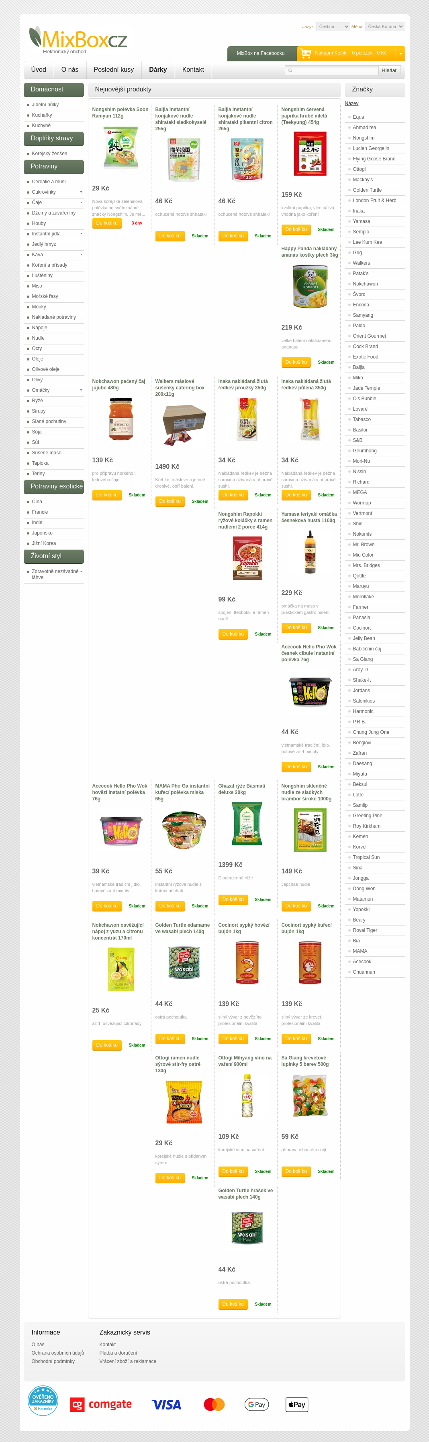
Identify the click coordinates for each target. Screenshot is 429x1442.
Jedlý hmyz (44, 244)
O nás (70, 69)
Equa (358, 117)
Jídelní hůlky (45, 104)
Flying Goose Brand (374, 159)
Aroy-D (360, 669)
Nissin (359, 471)
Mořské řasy (45, 296)
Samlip (360, 805)
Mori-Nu (361, 461)
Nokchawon (365, 284)
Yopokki (361, 909)
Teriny (38, 473)
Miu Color (363, 555)
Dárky (158, 69)
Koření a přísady (49, 265)
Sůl (35, 442)
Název (352, 103)
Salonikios (364, 701)
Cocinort (362, 628)
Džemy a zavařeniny (54, 213)
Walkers (361, 263)
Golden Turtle (367, 190)
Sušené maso (46, 453)
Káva (37, 254)
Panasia (361, 617)
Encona (361, 305)
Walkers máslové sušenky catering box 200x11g (180, 388)
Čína (37, 501)
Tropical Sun (366, 857)
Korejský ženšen (49, 153)
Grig (357, 252)
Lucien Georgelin (371, 148)
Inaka (359, 211)
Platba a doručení (118, 1353)
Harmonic (363, 711)
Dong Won (364, 888)
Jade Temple (366, 388)
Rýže (37, 400)
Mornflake (363, 596)
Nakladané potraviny (54, 317)
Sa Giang (363, 659)
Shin (358, 524)
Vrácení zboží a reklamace (128, 1361)
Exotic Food (365, 357)
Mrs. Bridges (366, 565)
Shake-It (362, 680)
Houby (39, 223)
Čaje (37, 202)
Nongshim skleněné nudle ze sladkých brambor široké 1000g (307, 792)
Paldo (359, 325)
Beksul (360, 784)
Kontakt (193, 69)
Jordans (361, 690)
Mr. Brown (364, 544)
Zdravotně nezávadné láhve (55, 574)
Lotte (358, 795)
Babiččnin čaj (367, 649)
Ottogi (359, 169)
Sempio (361, 232)
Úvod (38, 69)
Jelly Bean (364, 638)
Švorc (359, 294)
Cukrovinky (44, 192)
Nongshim (364, 138)
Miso (37, 286)
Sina (358, 868)
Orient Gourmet (369, 336)
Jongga (361, 878)
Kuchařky (42, 115)
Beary (359, 920)
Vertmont (362, 513)
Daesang (362, 763)
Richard (361, 482)
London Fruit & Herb (374, 200)
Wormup (362, 503)
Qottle (359, 576)
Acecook (362, 961)
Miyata (360, 774)
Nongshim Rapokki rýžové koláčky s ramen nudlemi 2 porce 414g (246, 520)
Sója (37, 432)
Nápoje (39, 327)
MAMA (360, 951)
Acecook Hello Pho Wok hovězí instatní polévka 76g (119, 792)
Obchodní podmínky (53, 1361)
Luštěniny (42, 275)
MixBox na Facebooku (261, 53)
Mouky (39, 307)
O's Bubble (364, 398)
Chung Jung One (371, 732)
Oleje (37, 359)
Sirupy (39, 411)
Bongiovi (362, 742)
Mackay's (363, 179)
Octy (37, 348)
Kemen (360, 836)
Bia (356, 941)
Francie (40, 512)
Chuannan (364, 972)
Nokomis (362, 534)
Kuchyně (41, 125)
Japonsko (42, 533)
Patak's (361, 273)
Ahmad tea (364, 127)
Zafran (360, 753)
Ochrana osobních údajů (58, 1353)
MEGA (360, 492)
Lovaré (360, 409)
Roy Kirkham (367, 826)
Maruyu (361, 586)
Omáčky (41, 390)
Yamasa (361, 221)
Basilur (360, 430)
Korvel (360, 847)
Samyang (363, 315)
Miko (358, 378)
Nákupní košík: (331, 53)
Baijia (359, 367)
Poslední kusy (114, 69)
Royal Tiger (365, 930)
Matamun (363, 899)
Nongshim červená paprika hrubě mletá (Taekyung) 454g (304, 116)
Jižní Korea (44, 543)
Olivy (37, 380)
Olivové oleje (46, 369)
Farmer (361, 607)
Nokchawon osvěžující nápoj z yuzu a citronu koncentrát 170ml (118, 931)
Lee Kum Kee (367, 242)
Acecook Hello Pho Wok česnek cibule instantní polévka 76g (309, 653)
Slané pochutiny (49, 421)
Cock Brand (365, 346)
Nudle (38, 338)
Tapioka (40, 463)
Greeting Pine (367, 815)
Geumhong (365, 451)
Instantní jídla (46, 234)
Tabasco (362, 419)
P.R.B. (359, 722)
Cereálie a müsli (49, 181)
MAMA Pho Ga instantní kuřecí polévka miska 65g (182, 792)
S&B (358, 440)
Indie (37, 522)
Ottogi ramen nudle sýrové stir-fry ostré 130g (178, 1064)
